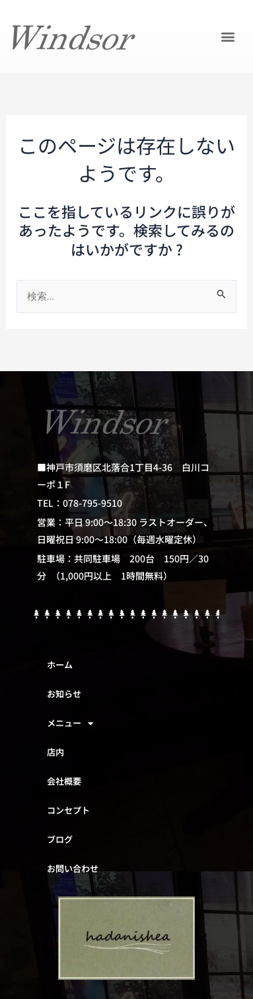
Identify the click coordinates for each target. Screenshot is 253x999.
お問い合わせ (72, 868)
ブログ (60, 839)
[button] (227, 37)
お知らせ (64, 693)
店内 (55, 752)
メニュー (70, 723)
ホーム (60, 664)
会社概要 (64, 781)
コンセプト (68, 810)
